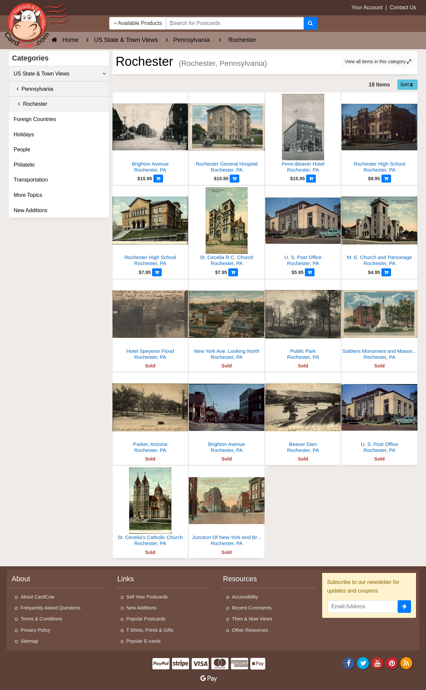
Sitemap (29, 641)
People (22, 149)
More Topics (28, 195)
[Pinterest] (392, 662)
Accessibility (245, 597)
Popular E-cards (143, 641)
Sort (406, 84)
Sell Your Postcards (147, 597)
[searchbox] (235, 23)
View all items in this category (378, 61)
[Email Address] (362, 606)
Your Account (367, 7)
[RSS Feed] (406, 662)
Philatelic (24, 165)
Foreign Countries (35, 119)
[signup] (404, 606)
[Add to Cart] (158, 179)
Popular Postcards (146, 618)
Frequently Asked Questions (51, 608)
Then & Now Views (252, 618)
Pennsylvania (33, 89)
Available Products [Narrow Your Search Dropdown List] (137, 23)
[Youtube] (378, 662)
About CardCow (38, 597)
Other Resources (250, 630)
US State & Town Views (60, 73)
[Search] (310, 23)
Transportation (31, 180)
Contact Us (403, 7)
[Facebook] (349, 662)
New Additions (30, 210)
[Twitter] (363, 662)
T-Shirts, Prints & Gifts (150, 630)
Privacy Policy (36, 630)
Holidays (24, 134)
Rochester (30, 104)
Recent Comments (252, 608)
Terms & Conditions (41, 618)
